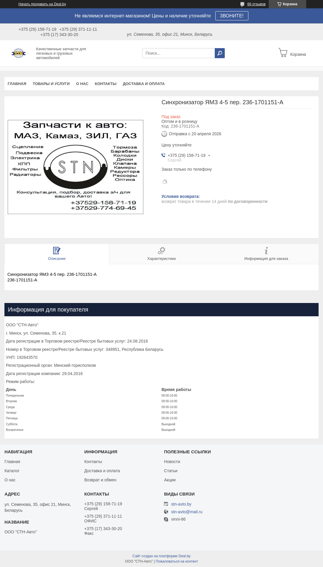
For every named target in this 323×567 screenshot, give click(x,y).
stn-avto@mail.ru (186, 512)
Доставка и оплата (144, 84)
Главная (17, 84)
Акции (170, 480)
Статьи (170, 470)
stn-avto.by (181, 504)
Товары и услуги (51, 84)
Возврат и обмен (100, 480)
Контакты (106, 84)
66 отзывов (256, 4)
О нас (82, 84)
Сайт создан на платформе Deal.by (161, 556)
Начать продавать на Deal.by (42, 4)
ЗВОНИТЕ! (232, 15)
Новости (172, 461)
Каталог (11, 470)
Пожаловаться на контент (177, 561)
